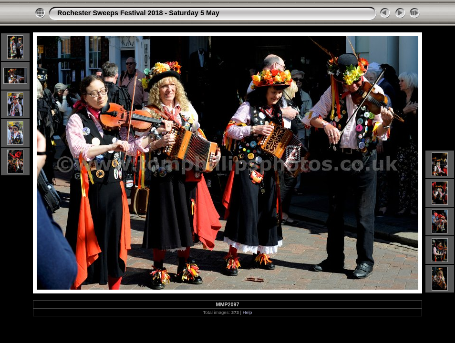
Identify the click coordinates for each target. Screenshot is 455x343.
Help (247, 312)
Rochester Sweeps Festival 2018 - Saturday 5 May (138, 13)
